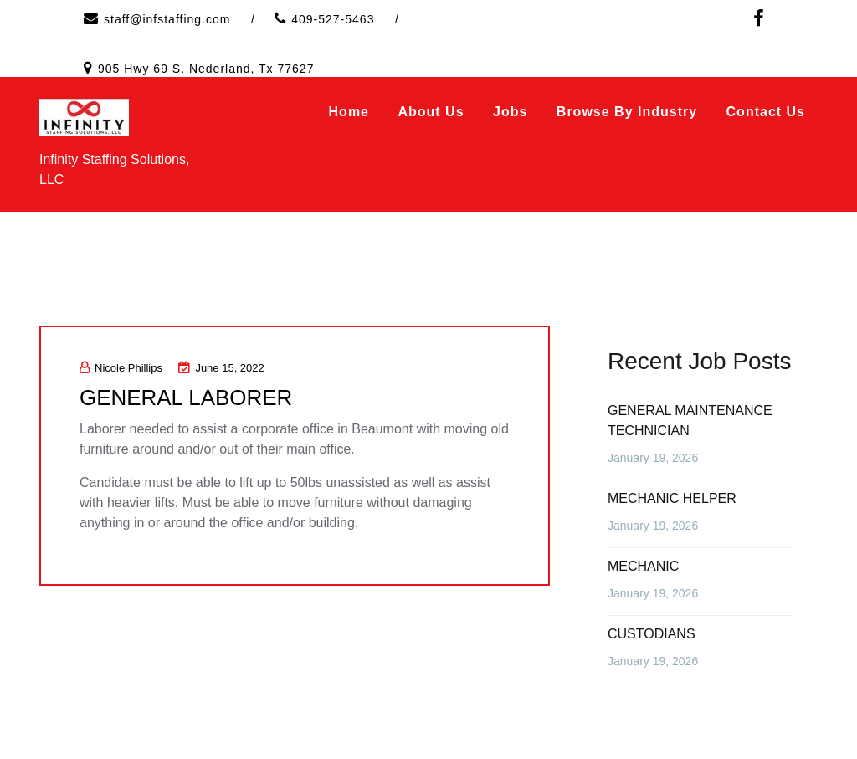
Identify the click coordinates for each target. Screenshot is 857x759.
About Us (431, 112)
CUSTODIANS (651, 634)
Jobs (510, 112)
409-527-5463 (332, 19)
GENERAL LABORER (186, 397)
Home (349, 112)
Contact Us (765, 112)
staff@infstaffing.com (167, 19)
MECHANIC (643, 566)
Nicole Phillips (121, 368)
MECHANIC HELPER (672, 498)
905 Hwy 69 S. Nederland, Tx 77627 (206, 68)
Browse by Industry (627, 112)
